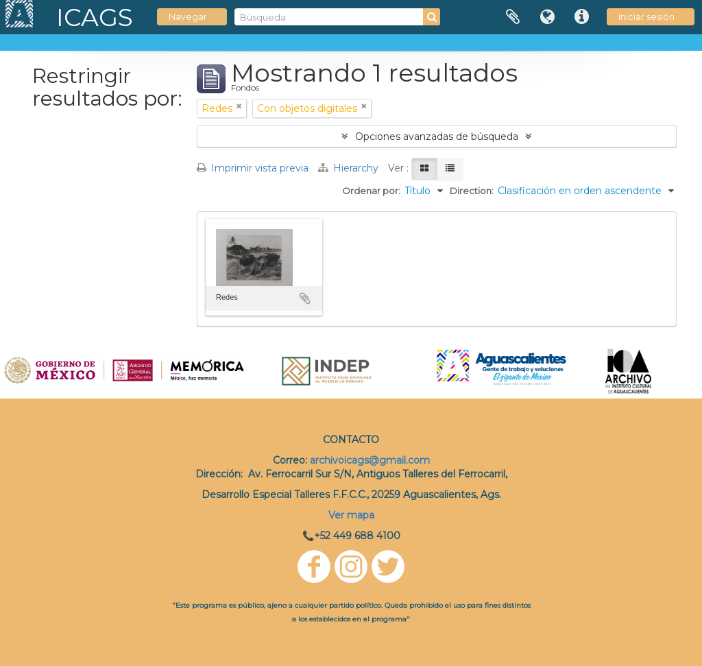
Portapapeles (513, 17)
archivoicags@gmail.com (370, 460)
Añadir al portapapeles (305, 298)
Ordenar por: (371, 190)
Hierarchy (349, 168)
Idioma (547, 17)
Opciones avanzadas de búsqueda (436, 136)
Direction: (472, 190)
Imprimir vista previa (252, 168)
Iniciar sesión (646, 16)
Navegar (188, 16)
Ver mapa (351, 515)
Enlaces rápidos (581, 17)
